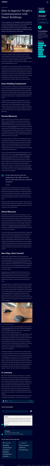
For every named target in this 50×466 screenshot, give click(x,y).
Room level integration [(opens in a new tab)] (11, 126)
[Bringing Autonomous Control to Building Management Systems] (8, 450)
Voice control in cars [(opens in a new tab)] (5, 272)
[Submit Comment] (31, 411)
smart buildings (29, 57)
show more (6, 424)
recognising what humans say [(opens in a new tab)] (19, 261)
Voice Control (41, 54)
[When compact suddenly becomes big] (25, 450)
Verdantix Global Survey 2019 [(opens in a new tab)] (7, 122)
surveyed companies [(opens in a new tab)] (6, 328)
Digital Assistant (41, 43)
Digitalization (41, 45)
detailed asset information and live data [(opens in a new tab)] (17, 225)
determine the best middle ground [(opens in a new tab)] (25, 168)
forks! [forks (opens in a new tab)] (25, 59)
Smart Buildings (41, 50)
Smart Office (40, 52)
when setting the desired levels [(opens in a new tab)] (22, 154)
